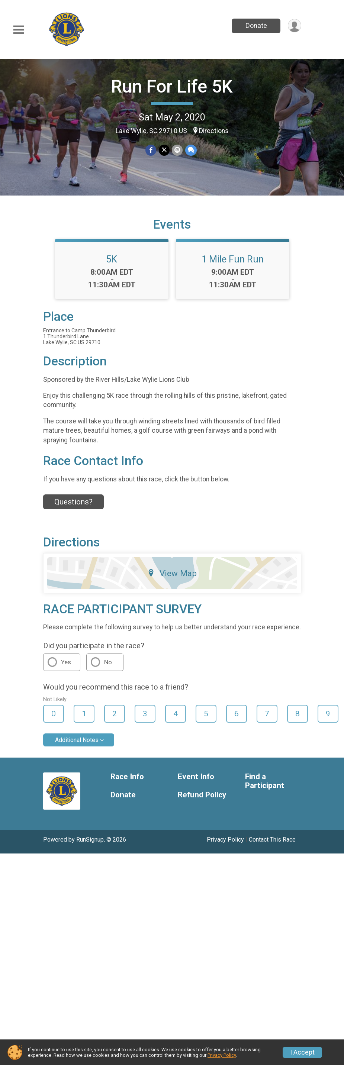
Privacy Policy (225, 844)
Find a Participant (264, 786)
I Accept (302, 1052)
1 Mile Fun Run (233, 263)
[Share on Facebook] (151, 150)
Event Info (196, 781)
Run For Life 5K (172, 86)
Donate (255, 25)
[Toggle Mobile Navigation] (18, 30)
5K (111, 263)
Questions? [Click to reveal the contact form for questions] (73, 506)
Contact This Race (272, 844)
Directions (214, 131)
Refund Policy (202, 799)
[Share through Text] (190, 150)
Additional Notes (77, 744)
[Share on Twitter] (164, 150)
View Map (172, 577)
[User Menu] (294, 26)
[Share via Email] (177, 150)
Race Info (127, 781)
